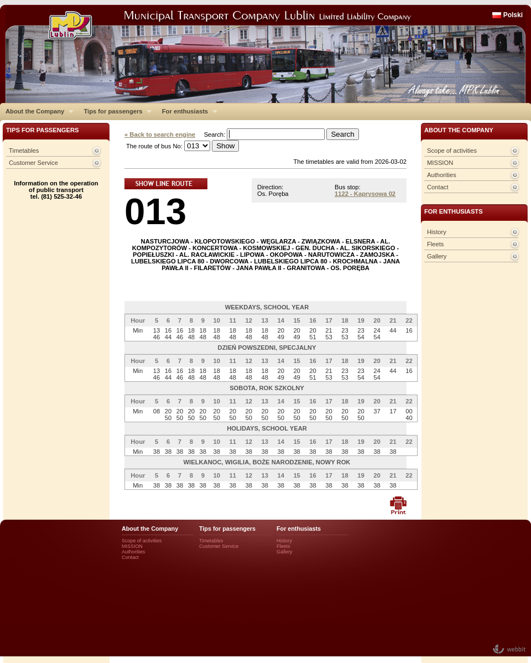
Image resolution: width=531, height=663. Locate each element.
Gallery (436, 256)
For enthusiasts (187, 111)
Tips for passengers (115, 111)
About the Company (37, 111)
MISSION (440, 162)
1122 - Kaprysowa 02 (365, 193)
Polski (513, 15)
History (436, 232)
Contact (438, 187)
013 (155, 211)
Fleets (435, 244)
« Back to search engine (159, 134)
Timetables (24, 150)
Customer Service (33, 162)
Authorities (441, 175)
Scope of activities (452, 150)
